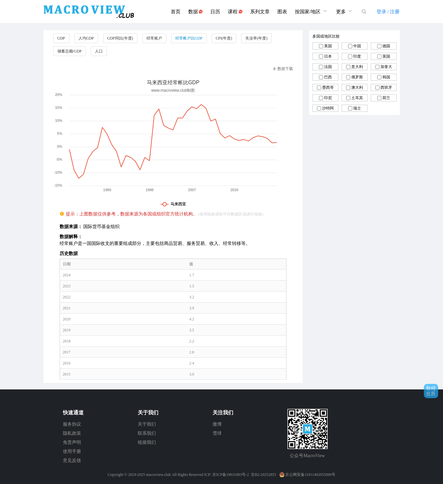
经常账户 (154, 38)
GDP (61, 38)
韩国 (386, 77)
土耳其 (357, 98)
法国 (328, 66)
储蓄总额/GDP (69, 51)
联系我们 (147, 433)
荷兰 (386, 98)
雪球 (217, 433)
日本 (328, 56)
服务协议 (72, 424)
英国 (386, 56)
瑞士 (357, 108)
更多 (345, 10)
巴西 (328, 77)
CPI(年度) (224, 38)
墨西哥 (328, 87)
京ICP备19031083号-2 (230, 474)
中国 (357, 46)
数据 (195, 11)
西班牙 (386, 87)
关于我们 (147, 424)
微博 (217, 424)
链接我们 (147, 442)
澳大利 (357, 87)
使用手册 (72, 451)
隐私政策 (72, 433)
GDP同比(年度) (120, 38)
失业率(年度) (256, 38)
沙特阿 (328, 108)
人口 (99, 51)
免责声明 (72, 442)
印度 (357, 56)
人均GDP (86, 38)
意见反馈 (72, 460)
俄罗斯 (357, 77)
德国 (386, 46)
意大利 (357, 66)
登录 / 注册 (388, 11)
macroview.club (158, 474)
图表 (282, 11)
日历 (215, 11)
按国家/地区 (311, 10)
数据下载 (283, 68)
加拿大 (386, 66)
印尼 (328, 98)
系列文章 (260, 11)
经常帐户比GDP (189, 38)
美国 (328, 46)
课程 (235, 11)
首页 (176, 11)
